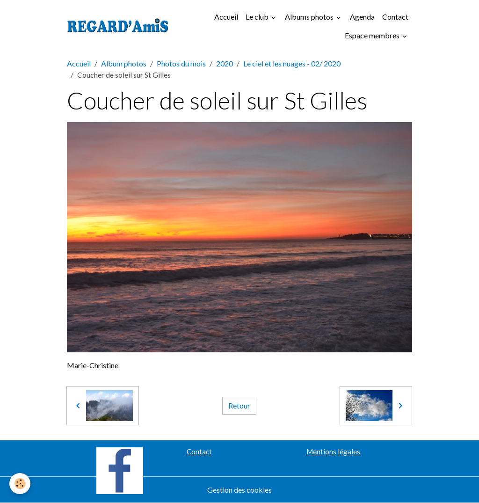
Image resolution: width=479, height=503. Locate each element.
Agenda (362, 16)
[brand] (118, 26)
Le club (258, 16)
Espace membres (373, 35)
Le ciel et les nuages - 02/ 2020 (292, 63)
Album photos (123, 63)
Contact (395, 16)
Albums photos (310, 16)
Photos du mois (181, 63)
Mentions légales (333, 451)
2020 (224, 63)
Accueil (226, 16)
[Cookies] (19, 483)
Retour (239, 405)
